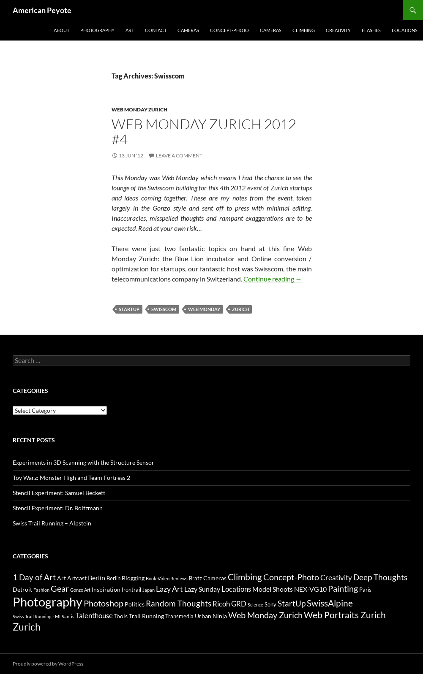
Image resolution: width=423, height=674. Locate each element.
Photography (97, 30)
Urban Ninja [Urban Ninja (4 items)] (211, 616)
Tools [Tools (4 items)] (121, 616)
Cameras (188, 30)
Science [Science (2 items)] (255, 604)
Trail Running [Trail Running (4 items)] (146, 616)
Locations (405, 30)
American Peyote (42, 10)
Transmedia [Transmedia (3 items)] (179, 616)
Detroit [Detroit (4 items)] (22, 589)
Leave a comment (179, 155)
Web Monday (204, 309)
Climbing (303, 30)
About (61, 30)
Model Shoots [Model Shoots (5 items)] (272, 589)
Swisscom (163, 309)
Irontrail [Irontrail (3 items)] (131, 589)
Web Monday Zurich (139, 109)
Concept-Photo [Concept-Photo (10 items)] (291, 577)
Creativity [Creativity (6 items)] (336, 577)
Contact (155, 30)
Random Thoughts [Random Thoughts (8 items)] (178, 603)
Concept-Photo (229, 30)
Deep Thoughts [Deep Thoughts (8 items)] (380, 577)
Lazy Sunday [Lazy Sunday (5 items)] (202, 589)
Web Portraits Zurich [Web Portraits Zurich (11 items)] (345, 614)
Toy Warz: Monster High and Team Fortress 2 (71, 477)
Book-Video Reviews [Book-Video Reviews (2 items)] (167, 578)
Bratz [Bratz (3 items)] (195, 578)
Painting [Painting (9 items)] (343, 588)
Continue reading (272, 279)
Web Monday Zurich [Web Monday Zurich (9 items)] (265, 615)
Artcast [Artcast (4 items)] (77, 578)
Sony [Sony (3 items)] (270, 604)
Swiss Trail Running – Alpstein (52, 523)
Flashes (371, 30)
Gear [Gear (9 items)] (60, 588)
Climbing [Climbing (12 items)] (245, 576)
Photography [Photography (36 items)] (47, 601)
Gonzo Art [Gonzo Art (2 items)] (80, 590)
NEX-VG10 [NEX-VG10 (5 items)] (310, 589)
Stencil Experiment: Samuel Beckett (59, 492)
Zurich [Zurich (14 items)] (27, 627)
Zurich (240, 309)
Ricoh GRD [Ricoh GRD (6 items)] (229, 603)
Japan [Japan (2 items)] (148, 590)
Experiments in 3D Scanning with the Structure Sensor (83, 462)
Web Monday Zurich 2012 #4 (204, 131)
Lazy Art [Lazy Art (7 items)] (169, 588)
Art (130, 30)
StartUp (129, 309)
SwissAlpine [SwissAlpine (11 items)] (330, 603)
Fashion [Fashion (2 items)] (41, 590)
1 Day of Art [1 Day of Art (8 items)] (34, 577)
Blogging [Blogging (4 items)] (133, 578)
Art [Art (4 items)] (61, 578)
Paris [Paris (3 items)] (365, 589)
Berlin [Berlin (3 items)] (113, 578)
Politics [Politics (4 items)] (135, 604)
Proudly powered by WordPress (48, 663)
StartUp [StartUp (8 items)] (292, 603)
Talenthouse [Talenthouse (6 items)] (94, 615)
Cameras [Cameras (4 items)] (215, 578)
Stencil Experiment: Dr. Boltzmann (58, 508)
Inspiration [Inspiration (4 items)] (106, 589)
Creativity (338, 30)
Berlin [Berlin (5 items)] (96, 578)
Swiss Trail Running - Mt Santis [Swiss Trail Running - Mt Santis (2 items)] (43, 616)
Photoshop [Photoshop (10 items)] (103, 603)
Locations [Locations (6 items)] (236, 589)
